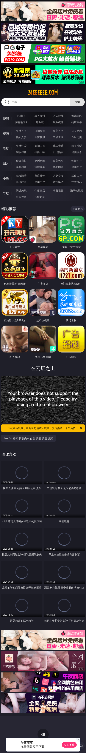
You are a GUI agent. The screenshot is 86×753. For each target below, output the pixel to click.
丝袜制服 (40, 137)
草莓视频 (58, 190)
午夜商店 (40, 190)
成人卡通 (58, 145)
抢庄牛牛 (76, 122)
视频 (6, 133)
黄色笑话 (58, 182)
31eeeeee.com (43, 92)
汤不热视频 (76, 190)
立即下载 (69, 744)
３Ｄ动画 (76, 131)
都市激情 (21, 175)
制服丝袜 (21, 152)
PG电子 (21, 116)
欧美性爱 (76, 145)
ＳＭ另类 (76, 137)
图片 (6, 163)
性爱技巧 (76, 182)
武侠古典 (76, 175)
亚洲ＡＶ (21, 131)
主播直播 (58, 137)
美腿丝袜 (21, 167)
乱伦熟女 (58, 152)
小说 (6, 178)
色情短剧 (40, 197)
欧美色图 (58, 160)
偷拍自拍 (40, 145)
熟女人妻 (21, 137)
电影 (6, 148)
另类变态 (76, 152)
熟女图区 (58, 167)
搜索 (77, 102)
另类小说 (40, 182)
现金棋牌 (58, 122)
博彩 (6, 118)
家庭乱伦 (40, 175)
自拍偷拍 (40, 131)
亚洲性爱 (21, 145)
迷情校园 (21, 182)
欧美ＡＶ (58, 131)
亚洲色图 (40, 160)
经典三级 (40, 152)
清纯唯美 (40, 167)
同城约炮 (21, 190)
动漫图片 (76, 160)
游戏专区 (76, 116)
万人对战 (58, 116)
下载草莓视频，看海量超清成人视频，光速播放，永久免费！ (45, 428)
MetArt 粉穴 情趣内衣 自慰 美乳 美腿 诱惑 (28, 438)
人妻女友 (58, 175)
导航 (6, 193)
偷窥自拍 (21, 160)
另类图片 (76, 167)
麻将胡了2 (21, 122)
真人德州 (40, 116)
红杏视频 (21, 197)
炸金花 (40, 122)
